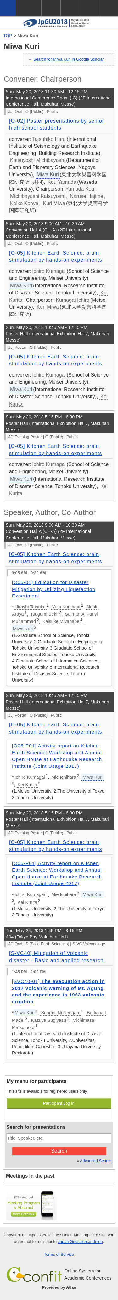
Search (59, 1151)
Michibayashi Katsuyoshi (37, 196)
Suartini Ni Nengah (60, 1012)
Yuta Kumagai (66, 606)
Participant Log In (59, 1103)
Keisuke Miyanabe (61, 621)
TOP (7, 35)
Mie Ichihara (63, 777)
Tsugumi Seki (44, 614)
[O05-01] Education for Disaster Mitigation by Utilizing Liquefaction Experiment (53, 589)
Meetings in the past (30, 1176)
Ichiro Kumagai (49, 271)
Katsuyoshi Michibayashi (37, 160)
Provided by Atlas (59, 1287)
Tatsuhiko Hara (49, 139)
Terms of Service (59, 1254)
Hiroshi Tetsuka (30, 606)
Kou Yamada (62, 182)
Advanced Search (96, 1161)
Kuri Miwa (54, 203)
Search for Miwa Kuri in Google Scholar (68, 59)
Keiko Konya (24, 203)
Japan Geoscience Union (80, 1241)
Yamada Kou (79, 189)
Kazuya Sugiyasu (48, 1020)
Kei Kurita (27, 784)
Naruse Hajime (86, 196)
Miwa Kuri (28, 35)
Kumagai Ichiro (72, 300)
